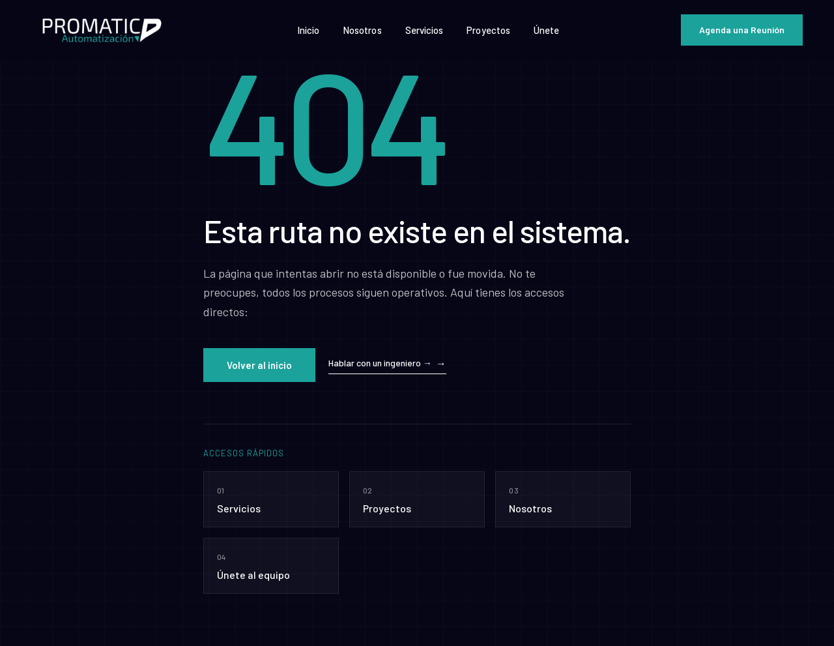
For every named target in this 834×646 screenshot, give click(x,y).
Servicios (424, 30)
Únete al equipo (271, 565)
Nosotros (362, 30)
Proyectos (488, 30)
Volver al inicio (259, 365)
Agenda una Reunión (741, 29)
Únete (546, 30)
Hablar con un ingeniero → (380, 362)
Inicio (308, 30)
